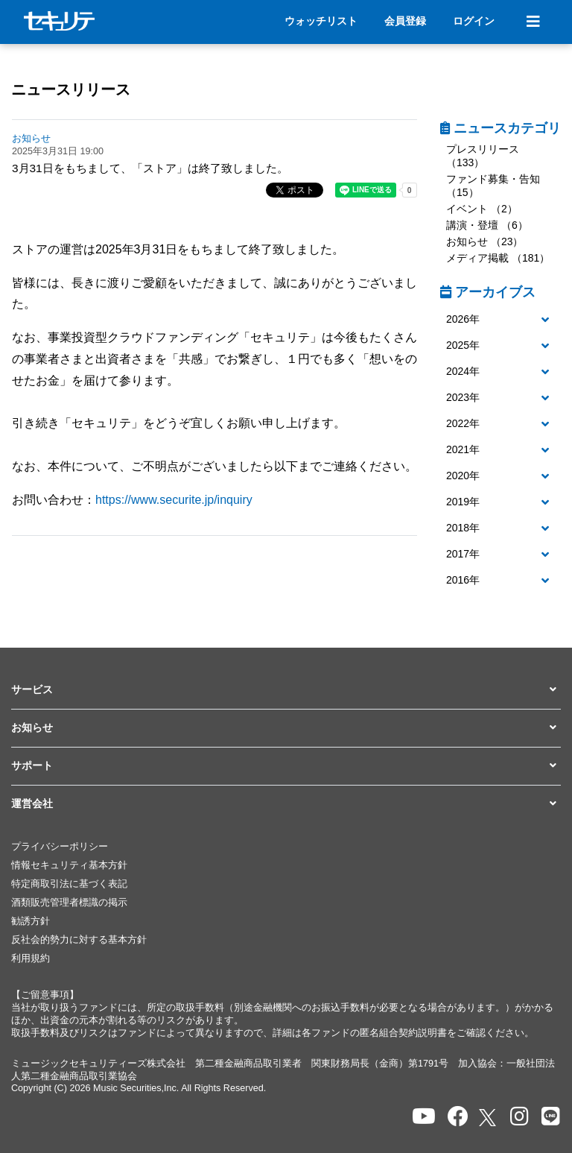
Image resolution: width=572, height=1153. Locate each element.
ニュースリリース (70, 89)
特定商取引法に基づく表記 (69, 884)
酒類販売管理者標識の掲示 (69, 902)
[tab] (500, 320)
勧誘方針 (30, 921)
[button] (500, 319)
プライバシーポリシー (59, 846)
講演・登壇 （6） (487, 225)
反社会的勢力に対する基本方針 (79, 940)
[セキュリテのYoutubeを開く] (424, 1116)
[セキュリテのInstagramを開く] (519, 1116)
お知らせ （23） (484, 241)
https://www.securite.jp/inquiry (173, 499)
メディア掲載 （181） (498, 258)
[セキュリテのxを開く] (488, 1117)
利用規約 (30, 958)
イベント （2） (482, 209)
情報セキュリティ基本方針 (69, 865)
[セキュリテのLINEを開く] (550, 1116)
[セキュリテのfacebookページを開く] (458, 1116)
